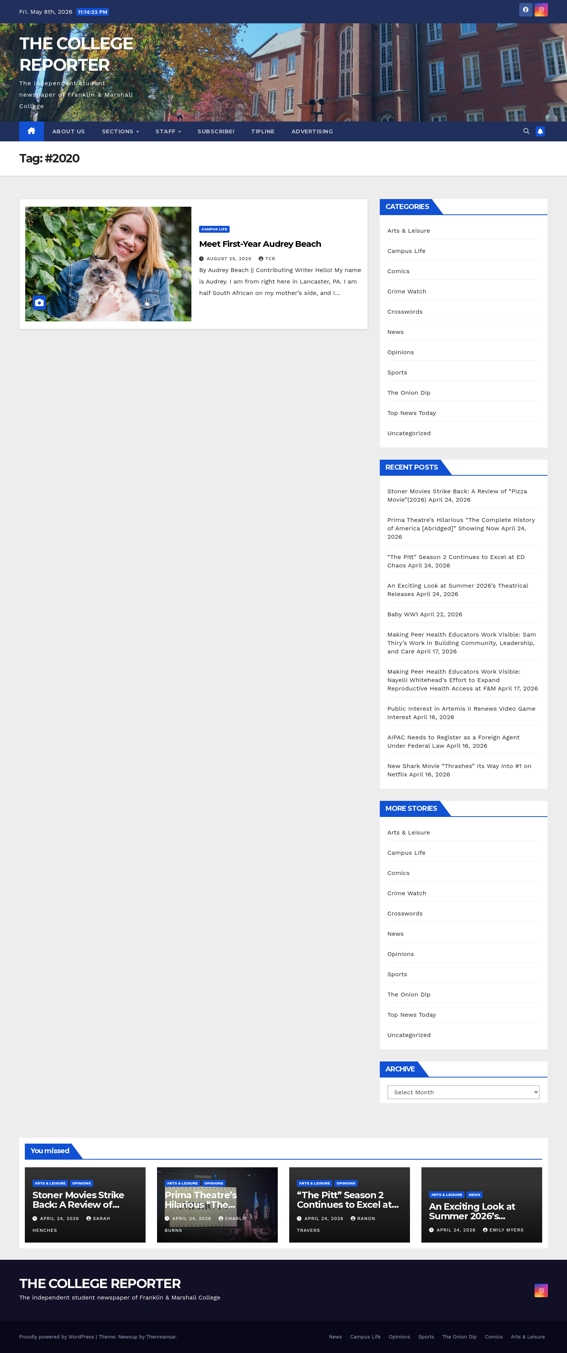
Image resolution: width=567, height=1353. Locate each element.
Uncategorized (409, 433)
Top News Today (411, 412)
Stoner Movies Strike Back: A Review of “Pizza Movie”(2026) (78, 1204)
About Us (68, 131)
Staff (166, 131)
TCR (267, 258)
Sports (397, 372)
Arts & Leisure (408, 230)
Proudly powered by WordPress (57, 1337)
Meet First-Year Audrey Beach (260, 244)
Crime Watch (407, 291)
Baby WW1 (402, 614)
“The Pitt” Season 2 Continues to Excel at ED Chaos (344, 1204)
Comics (398, 271)
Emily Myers (503, 1230)
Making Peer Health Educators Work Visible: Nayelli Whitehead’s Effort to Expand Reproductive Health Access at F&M (454, 680)
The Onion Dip (409, 392)
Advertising (312, 131)
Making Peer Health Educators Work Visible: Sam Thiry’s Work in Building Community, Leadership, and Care (461, 643)
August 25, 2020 (230, 258)
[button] (526, 131)
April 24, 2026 (60, 1218)
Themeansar (161, 1337)
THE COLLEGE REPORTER (99, 1283)
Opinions (400, 352)
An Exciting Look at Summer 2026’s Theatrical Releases (473, 1216)
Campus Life (214, 229)
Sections (119, 131)
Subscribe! (216, 131)
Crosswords (405, 311)
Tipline (263, 131)
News (395, 331)
